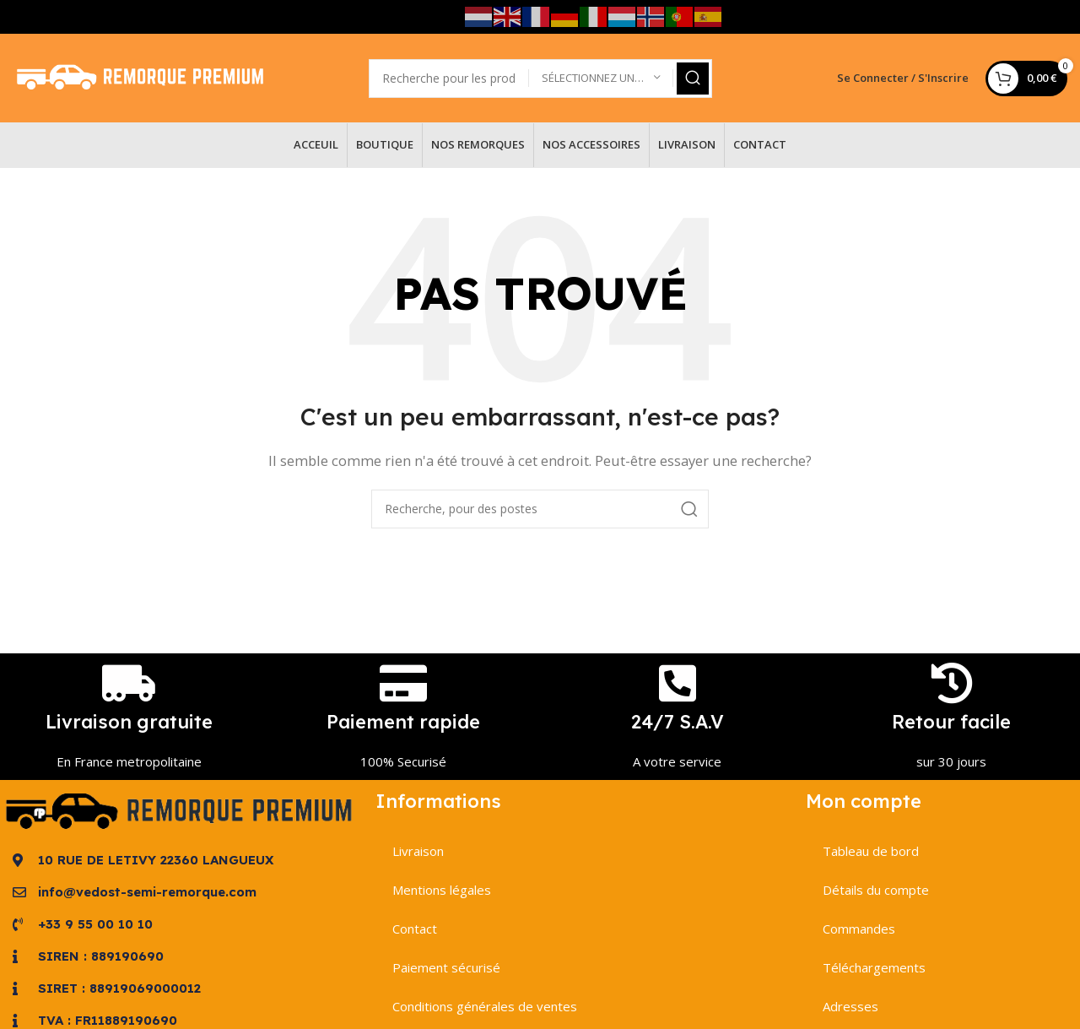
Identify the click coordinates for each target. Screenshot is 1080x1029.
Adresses (850, 1006)
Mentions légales (441, 889)
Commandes (859, 928)
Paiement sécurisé (446, 967)
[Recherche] (540, 509)
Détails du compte (876, 889)
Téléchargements (874, 967)
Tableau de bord (871, 850)
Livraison (418, 850)
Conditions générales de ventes (484, 1006)
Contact (414, 928)
